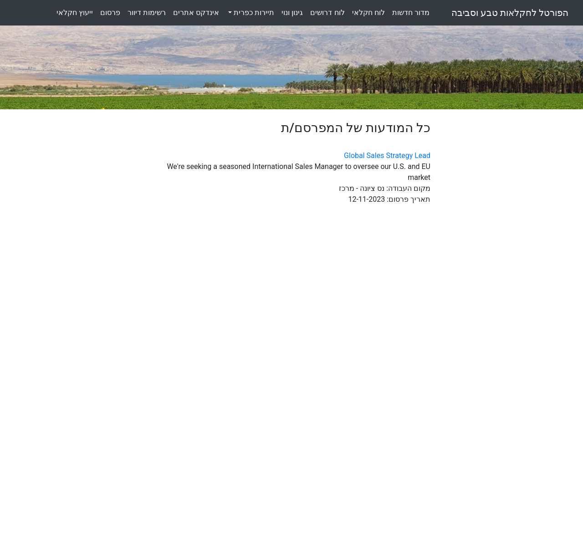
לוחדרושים (327, 12)
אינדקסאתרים (196, 12)
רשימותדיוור (147, 12)
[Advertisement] (510, 256)
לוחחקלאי (368, 12)
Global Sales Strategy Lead (387, 155)
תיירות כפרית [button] (253, 12)
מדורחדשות (411, 12)
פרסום (110, 12)
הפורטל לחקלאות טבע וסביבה (509, 12)
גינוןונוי (292, 12)
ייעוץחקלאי (74, 12)
